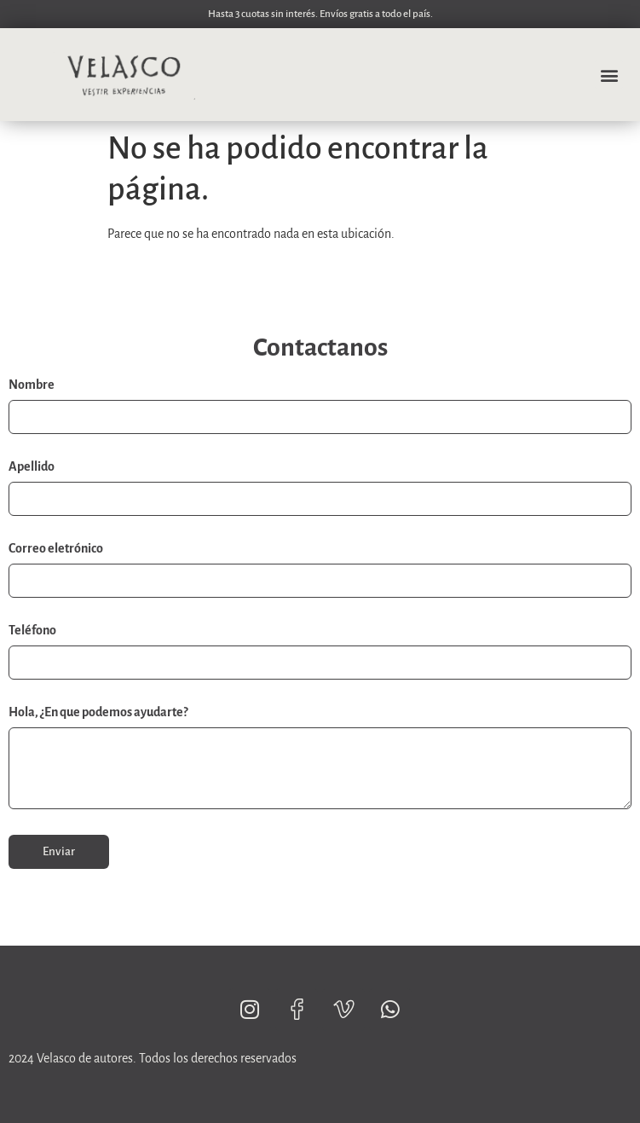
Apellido (32, 466)
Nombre (32, 384)
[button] (609, 75)
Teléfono (32, 630)
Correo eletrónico (56, 548)
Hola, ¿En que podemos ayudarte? (98, 712)
